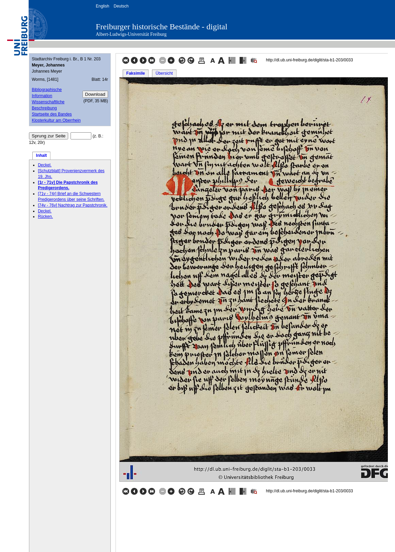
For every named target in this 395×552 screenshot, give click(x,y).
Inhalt (41, 155)
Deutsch (120, 6)
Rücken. (45, 216)
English (102, 6)
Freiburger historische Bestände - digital (161, 26)
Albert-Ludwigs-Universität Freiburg (131, 34)
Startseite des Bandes (52, 114)
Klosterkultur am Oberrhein (56, 120)
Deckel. (44, 165)
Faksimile (135, 73)
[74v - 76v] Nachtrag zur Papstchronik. (72, 205)
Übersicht (164, 73)
